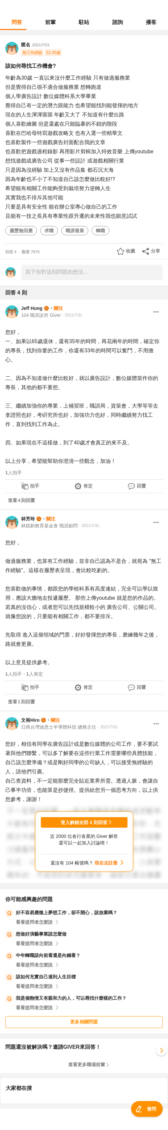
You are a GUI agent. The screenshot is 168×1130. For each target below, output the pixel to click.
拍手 (34, 486)
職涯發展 (75, 230)
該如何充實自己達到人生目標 (46, 976)
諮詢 (117, 22)
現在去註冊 (106, 863)
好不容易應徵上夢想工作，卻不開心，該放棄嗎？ (66, 912)
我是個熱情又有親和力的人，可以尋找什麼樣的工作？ (71, 998)
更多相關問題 (84, 1021)
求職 (49, 230)
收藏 (130, 251)
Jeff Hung (31, 308)
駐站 (84, 22)
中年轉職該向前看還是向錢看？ (48, 955)
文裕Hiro (30, 720)
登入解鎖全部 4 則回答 (84, 822)
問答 (17, 22)
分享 (155, 251)
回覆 (141, 486)
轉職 (100, 230)
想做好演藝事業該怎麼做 (41, 934)
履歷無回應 (21, 230)
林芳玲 (28, 518)
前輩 (50, 22)
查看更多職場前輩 (86, 1064)
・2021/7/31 (71, 315)
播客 (151, 22)
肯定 (88, 486)
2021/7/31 (40, 45)
